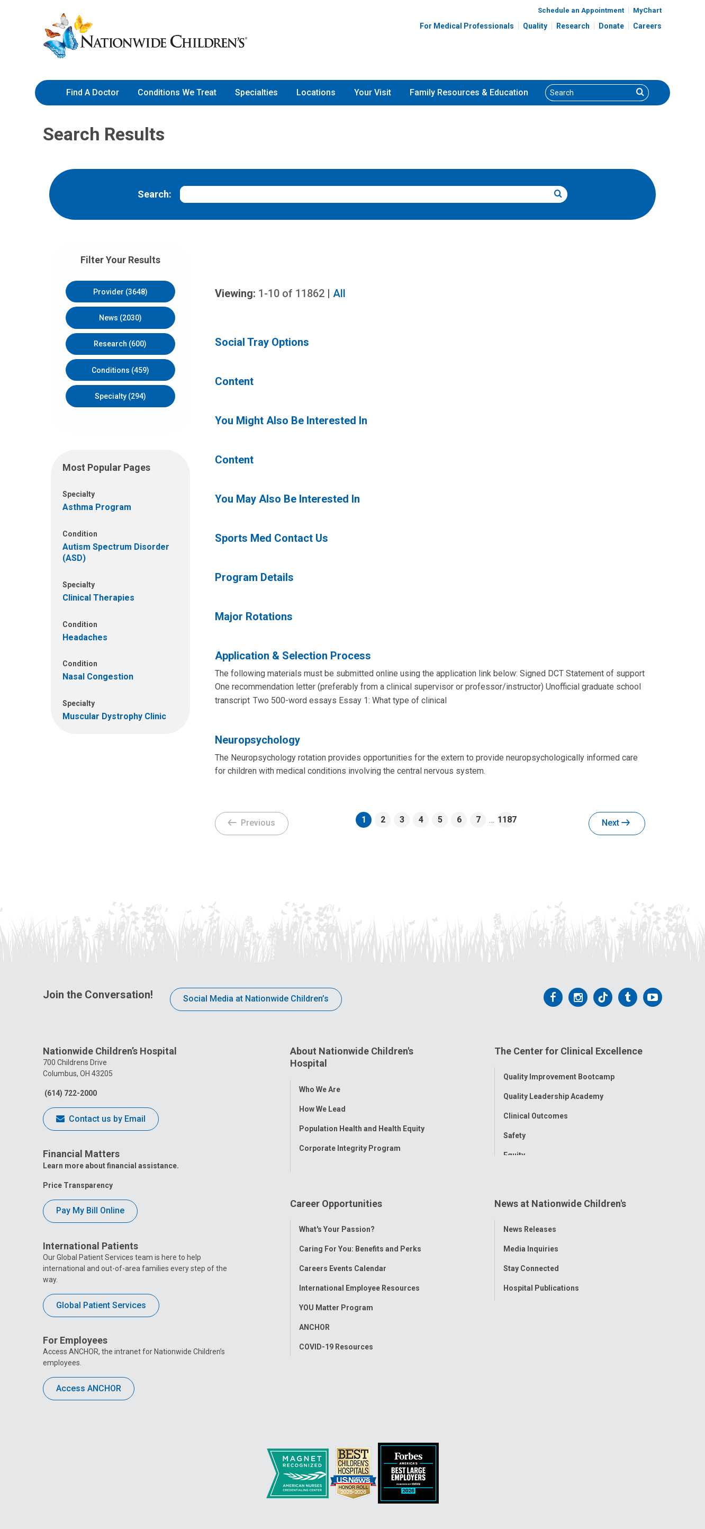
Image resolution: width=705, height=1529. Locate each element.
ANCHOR (314, 1304)
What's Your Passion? (337, 1206)
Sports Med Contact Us (271, 538)
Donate (611, 26)
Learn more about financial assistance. (111, 1165)
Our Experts (523, 1285)
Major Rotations (254, 616)
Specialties (256, 92)
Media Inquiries (530, 1226)
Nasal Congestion (97, 677)
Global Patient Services (101, 1305)
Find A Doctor (92, 92)
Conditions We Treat (177, 92)
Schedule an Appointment (581, 10)
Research (573, 26)
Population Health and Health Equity (361, 1122)
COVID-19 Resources (336, 1324)
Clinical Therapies (98, 598)
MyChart (647, 10)
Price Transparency (78, 1185)
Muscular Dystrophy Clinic (114, 716)
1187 (505, 820)
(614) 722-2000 (70, 1093)
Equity (514, 1149)
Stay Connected (531, 1245)
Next (616, 823)
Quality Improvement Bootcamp (558, 1071)
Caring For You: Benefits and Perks (360, 1226)
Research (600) (120, 343)
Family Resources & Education (469, 92)
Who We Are (319, 1083)
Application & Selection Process (293, 655)
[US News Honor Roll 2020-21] (354, 1472)
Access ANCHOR (88, 1388)
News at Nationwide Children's (560, 1186)
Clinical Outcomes (535, 1110)
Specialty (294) (120, 396)
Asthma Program (96, 507)
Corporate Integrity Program (350, 1142)
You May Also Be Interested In (287, 499)
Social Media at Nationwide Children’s (256, 999)
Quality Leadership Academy (553, 1090)
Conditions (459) (120, 370)
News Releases (529, 1206)
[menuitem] (93, 92)
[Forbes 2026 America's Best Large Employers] (408, 1472)
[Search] (589, 92)
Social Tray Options (262, 342)
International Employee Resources (359, 1265)
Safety (514, 1129)
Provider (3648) (120, 292)
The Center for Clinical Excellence (568, 1051)
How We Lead (322, 1102)
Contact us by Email (101, 1119)
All (339, 293)
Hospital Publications (541, 1265)
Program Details (254, 577)
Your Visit (372, 92)
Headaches (84, 637)
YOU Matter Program (336, 1285)
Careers (647, 26)
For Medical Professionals (467, 26)
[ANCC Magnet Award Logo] (298, 1472)
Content (234, 381)
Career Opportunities (336, 1186)
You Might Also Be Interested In (291, 420)
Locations (316, 92)
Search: (154, 194)
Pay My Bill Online (90, 1210)
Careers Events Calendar (342, 1245)
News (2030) (120, 318)
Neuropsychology (257, 740)
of (291, 293)
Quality (535, 26)
